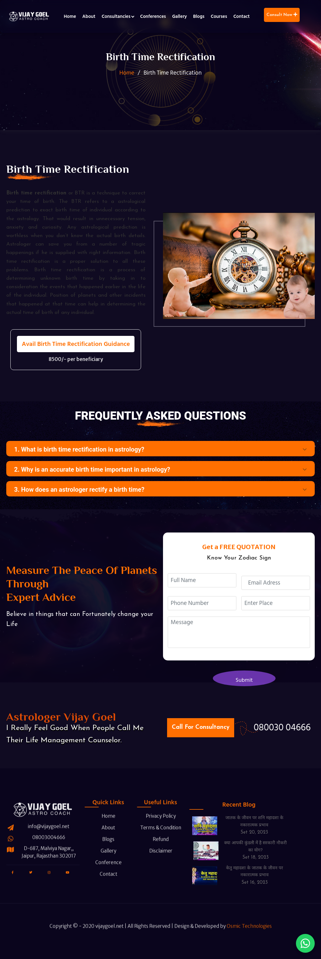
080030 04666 (282, 727)
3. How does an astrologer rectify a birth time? (79, 489)
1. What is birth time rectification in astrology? (79, 449)
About (89, 16)
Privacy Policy (156, 803)
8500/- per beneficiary (76, 359)
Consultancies (116, 16)
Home (70, 16)
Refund (156, 826)
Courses (219, 16)
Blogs (198, 16)
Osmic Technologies (249, 939)
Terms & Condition (159, 814)
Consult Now (281, 14)
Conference (104, 849)
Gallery (179, 16)
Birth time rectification (36, 193)
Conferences (153, 16)
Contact (241, 16)
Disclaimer (156, 837)
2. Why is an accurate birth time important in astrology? (92, 469)
